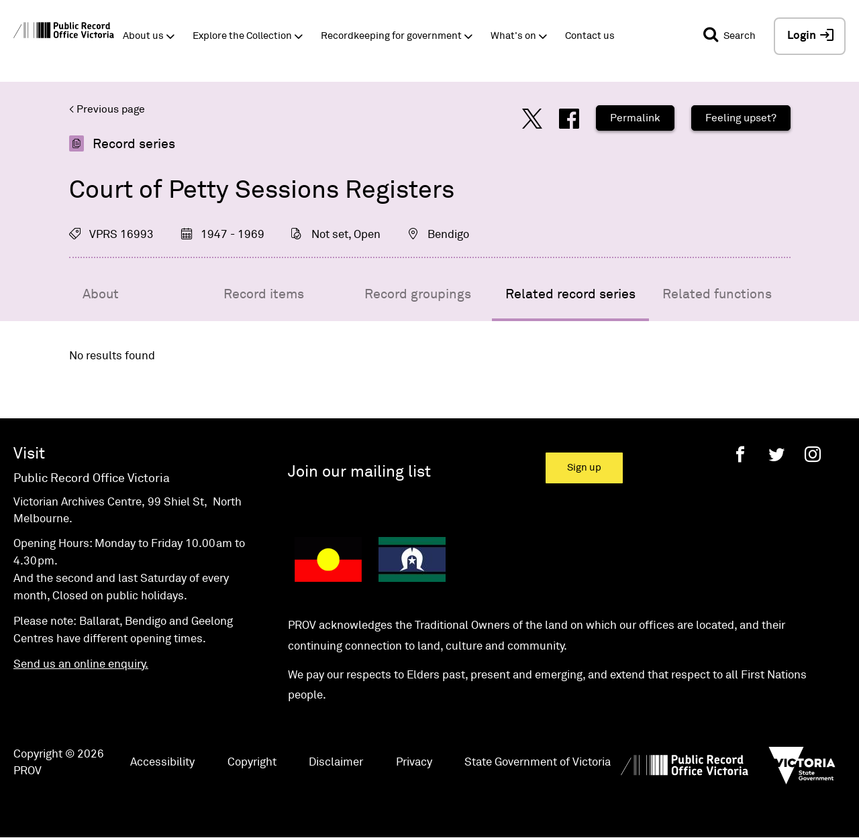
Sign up (584, 468)
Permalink (635, 118)
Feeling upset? (740, 118)
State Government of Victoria (537, 762)
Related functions (717, 294)
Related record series (570, 294)
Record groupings (417, 294)
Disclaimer (336, 762)
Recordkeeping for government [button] (391, 36)
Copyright (252, 762)
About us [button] (143, 36)
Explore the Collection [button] (242, 36)
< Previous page (107, 109)
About (101, 294)
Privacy (414, 762)
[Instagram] (813, 454)
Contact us (590, 36)
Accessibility (162, 762)
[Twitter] (776, 454)
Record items (263, 294)
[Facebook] (740, 454)
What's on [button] (513, 36)
